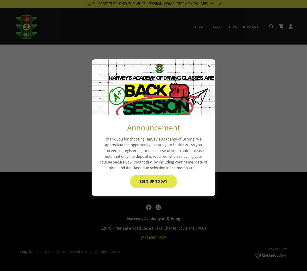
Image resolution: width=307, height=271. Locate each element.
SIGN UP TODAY (154, 181)
